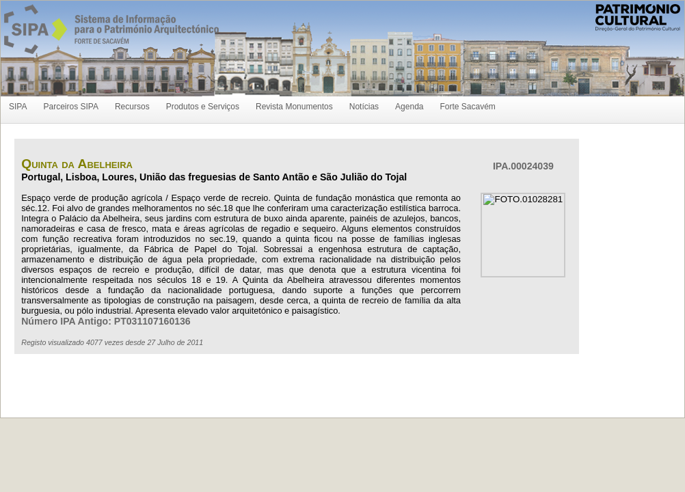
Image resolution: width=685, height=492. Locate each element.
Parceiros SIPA (70, 106)
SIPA (18, 106)
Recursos (132, 106)
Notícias (364, 106)
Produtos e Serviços (202, 106)
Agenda (409, 106)
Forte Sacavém (467, 106)
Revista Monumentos (294, 106)
